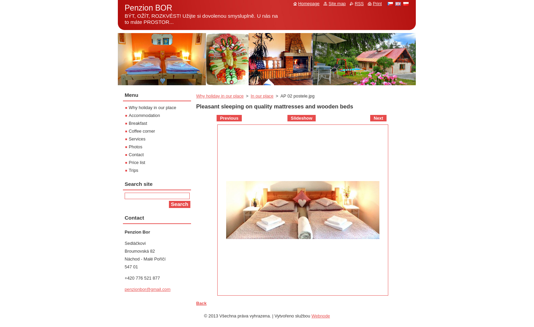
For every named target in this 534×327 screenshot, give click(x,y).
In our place (262, 96)
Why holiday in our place (220, 96)
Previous (229, 118)
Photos (135, 146)
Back (201, 303)
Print (377, 3)
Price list (137, 162)
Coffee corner (142, 131)
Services (137, 139)
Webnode (320, 315)
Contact (136, 154)
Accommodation (144, 115)
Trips (133, 170)
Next (378, 118)
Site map (337, 3)
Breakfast (138, 123)
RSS (359, 3)
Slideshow (301, 118)
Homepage (309, 3)
